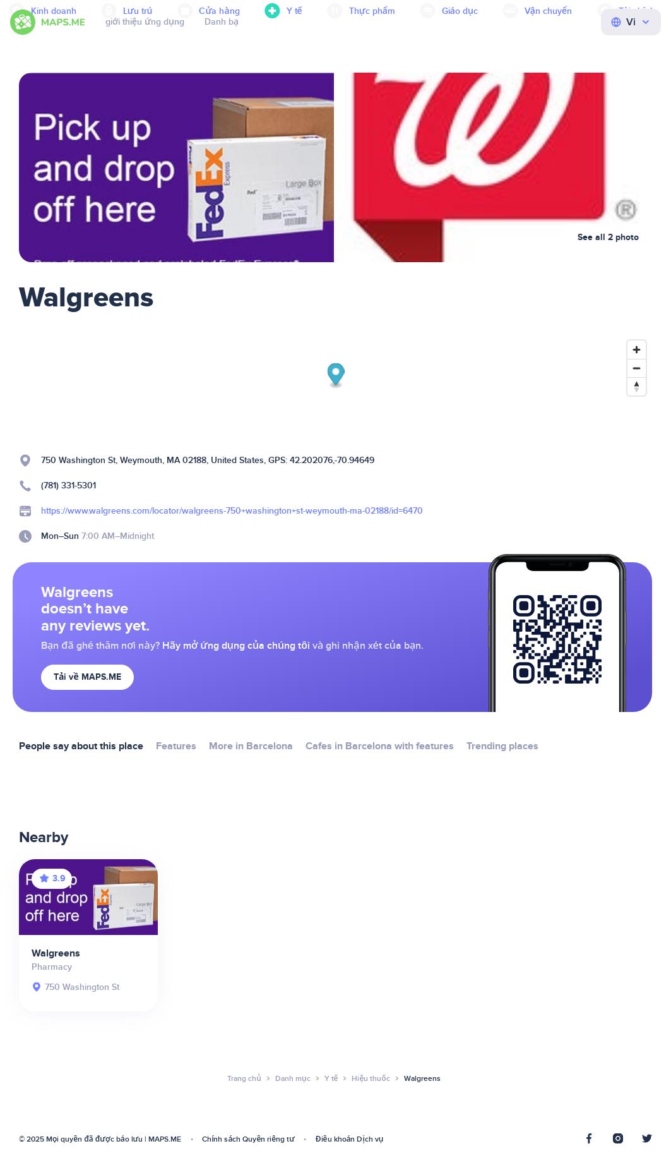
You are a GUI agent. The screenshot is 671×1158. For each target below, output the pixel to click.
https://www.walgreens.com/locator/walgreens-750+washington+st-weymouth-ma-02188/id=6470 (232, 510)
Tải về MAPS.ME (87, 677)
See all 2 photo (608, 237)
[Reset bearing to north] (636, 386)
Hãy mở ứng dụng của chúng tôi (236, 645)
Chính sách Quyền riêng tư (248, 1139)
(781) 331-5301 (68, 485)
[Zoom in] (636, 350)
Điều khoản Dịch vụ (350, 1139)
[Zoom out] (636, 368)
